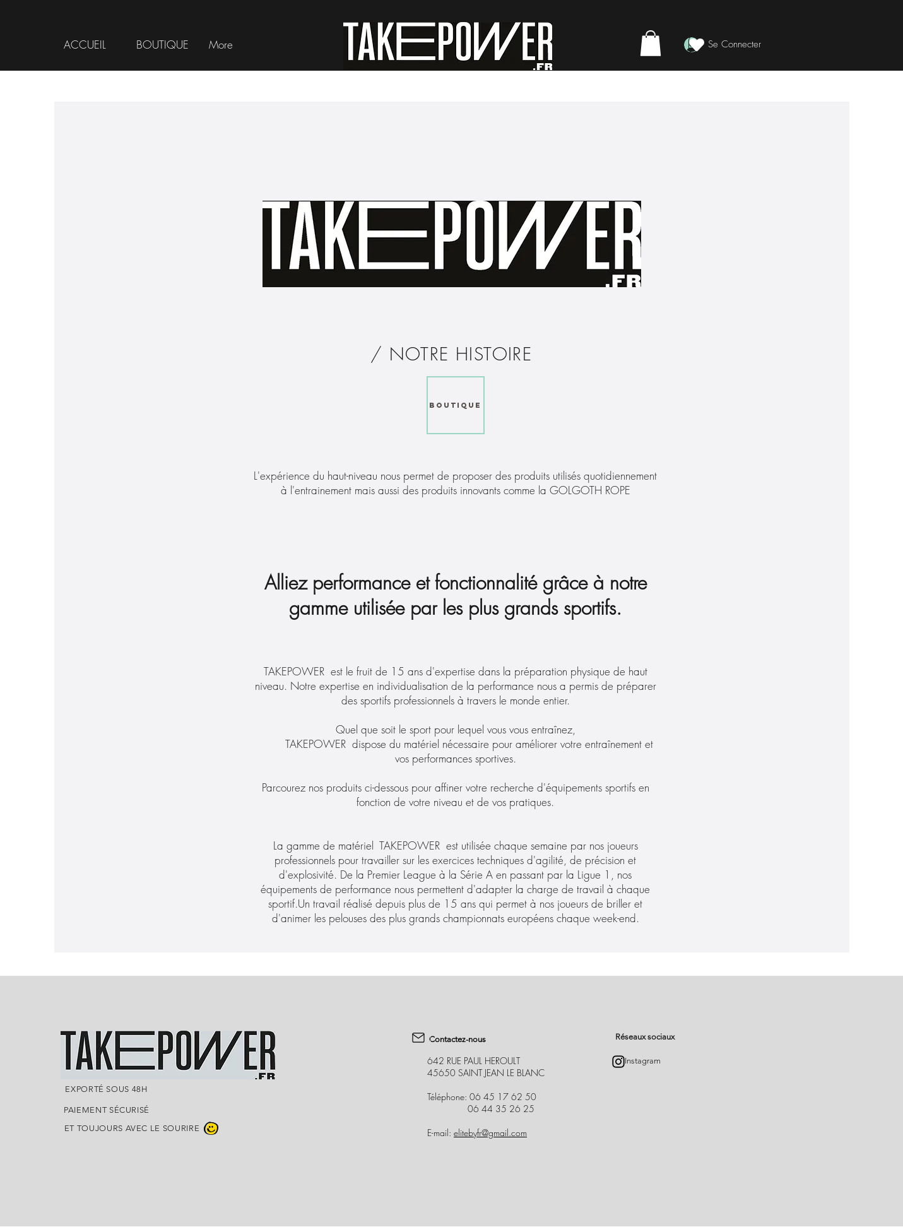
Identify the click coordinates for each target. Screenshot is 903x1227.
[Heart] (696, 44)
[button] (650, 43)
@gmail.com (504, 1133)
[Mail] (418, 1037)
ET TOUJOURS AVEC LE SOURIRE (132, 1128)
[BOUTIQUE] (456, 405)
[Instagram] (618, 1061)
